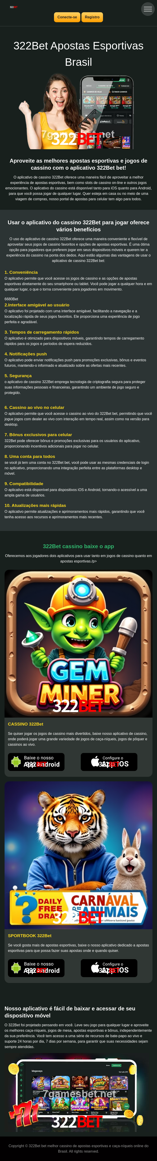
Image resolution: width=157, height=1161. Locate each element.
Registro (92, 17)
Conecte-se (67, 17)
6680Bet (11, 299)
